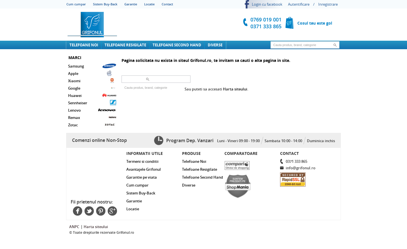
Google (92, 88)
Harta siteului (235, 89)
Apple (92, 73)
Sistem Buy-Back (105, 4)
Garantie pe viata (141, 177)
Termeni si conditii (142, 161)
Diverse (215, 44)
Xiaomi (92, 80)
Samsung (92, 66)
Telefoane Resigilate (125, 44)
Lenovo (92, 110)
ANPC (74, 226)
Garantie (130, 4)
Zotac (92, 125)
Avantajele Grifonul (143, 169)
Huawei (92, 95)
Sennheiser (92, 102)
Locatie (149, 4)
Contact (167, 4)
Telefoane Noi (84, 44)
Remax (92, 117)
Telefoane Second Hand (177, 44)
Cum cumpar (76, 4)
